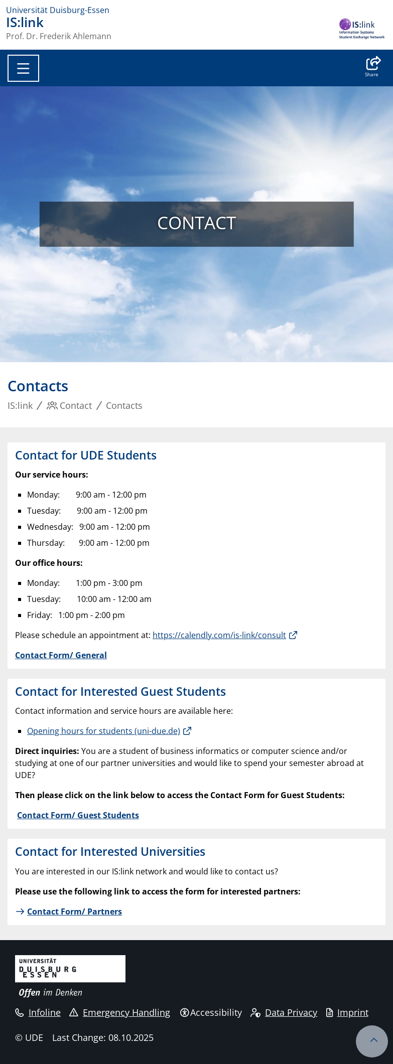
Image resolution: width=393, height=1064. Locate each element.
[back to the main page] (362, 30)
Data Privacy (283, 1012)
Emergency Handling (119, 1012)
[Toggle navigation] (23, 68)
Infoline (38, 1012)
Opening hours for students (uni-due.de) (103, 730)
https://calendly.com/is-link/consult (219, 635)
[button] (371, 68)
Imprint (347, 1012)
